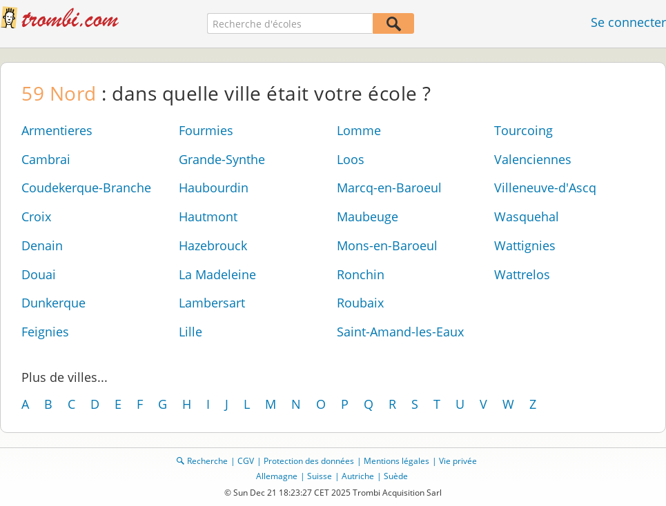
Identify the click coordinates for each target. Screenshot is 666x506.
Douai (38, 274)
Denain (42, 245)
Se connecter (628, 22)
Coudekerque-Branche (86, 187)
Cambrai (45, 159)
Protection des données (309, 461)
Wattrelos (522, 274)
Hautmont (208, 216)
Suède (396, 476)
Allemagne (276, 476)
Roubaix (360, 302)
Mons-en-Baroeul (387, 245)
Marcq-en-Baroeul (389, 187)
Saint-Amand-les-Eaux (400, 331)
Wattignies (525, 245)
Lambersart (212, 302)
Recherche (207, 461)
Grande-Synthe (222, 159)
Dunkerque (53, 302)
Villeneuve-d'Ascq (545, 187)
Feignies (45, 331)
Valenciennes (532, 159)
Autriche (358, 476)
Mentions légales (396, 461)
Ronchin (360, 274)
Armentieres (56, 130)
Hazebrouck (213, 245)
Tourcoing (523, 130)
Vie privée (458, 461)
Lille (190, 331)
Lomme (359, 130)
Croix (36, 216)
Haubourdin (213, 187)
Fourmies (206, 130)
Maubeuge (367, 216)
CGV (245, 461)
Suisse (319, 476)
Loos (350, 159)
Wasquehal (526, 216)
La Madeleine (217, 274)
